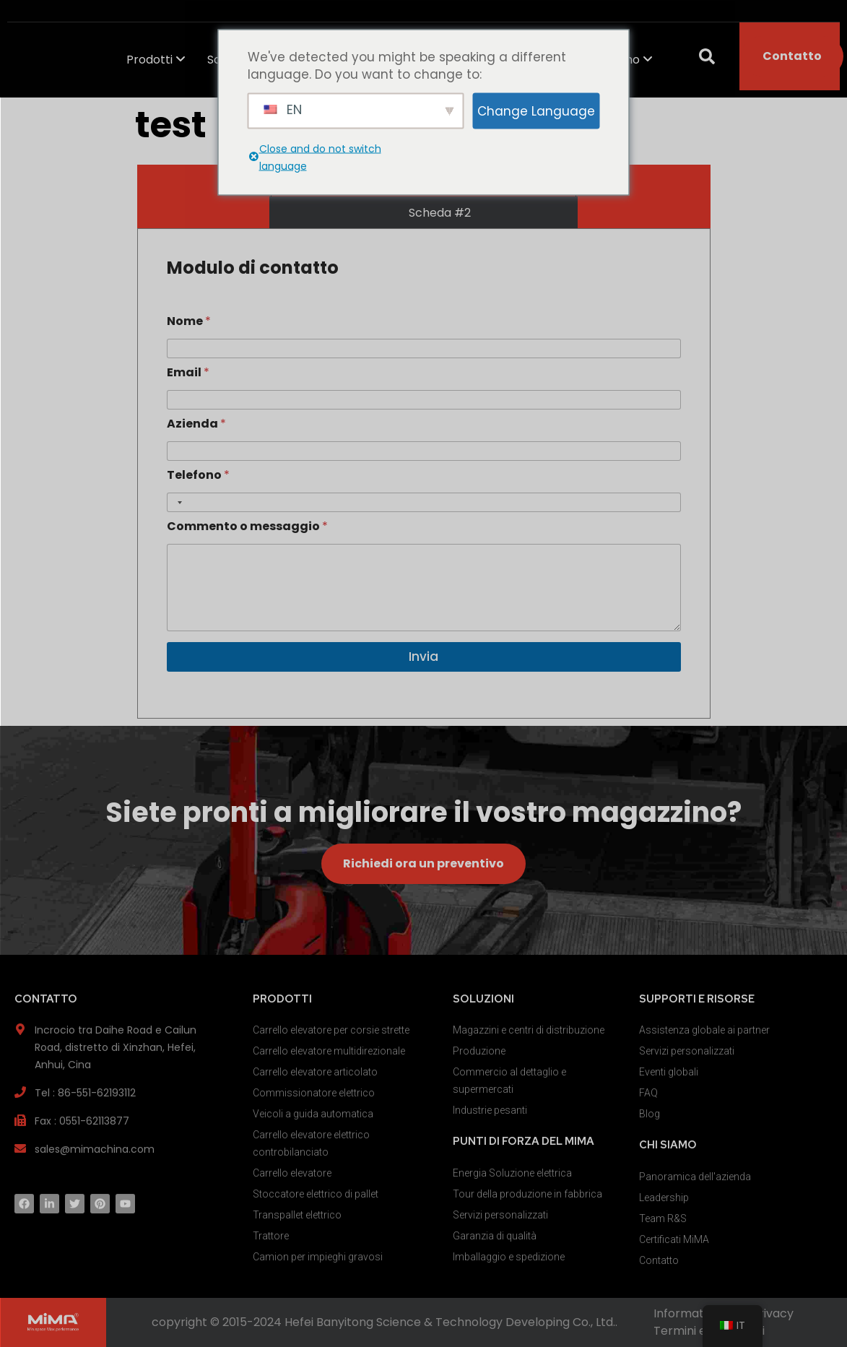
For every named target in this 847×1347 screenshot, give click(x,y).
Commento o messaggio (247, 526)
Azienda (196, 423)
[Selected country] (177, 502)
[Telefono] (424, 502)
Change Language (536, 110)
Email (188, 372)
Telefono (198, 475)
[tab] (423, 212)
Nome (189, 321)
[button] (706, 56)
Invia (423, 656)
